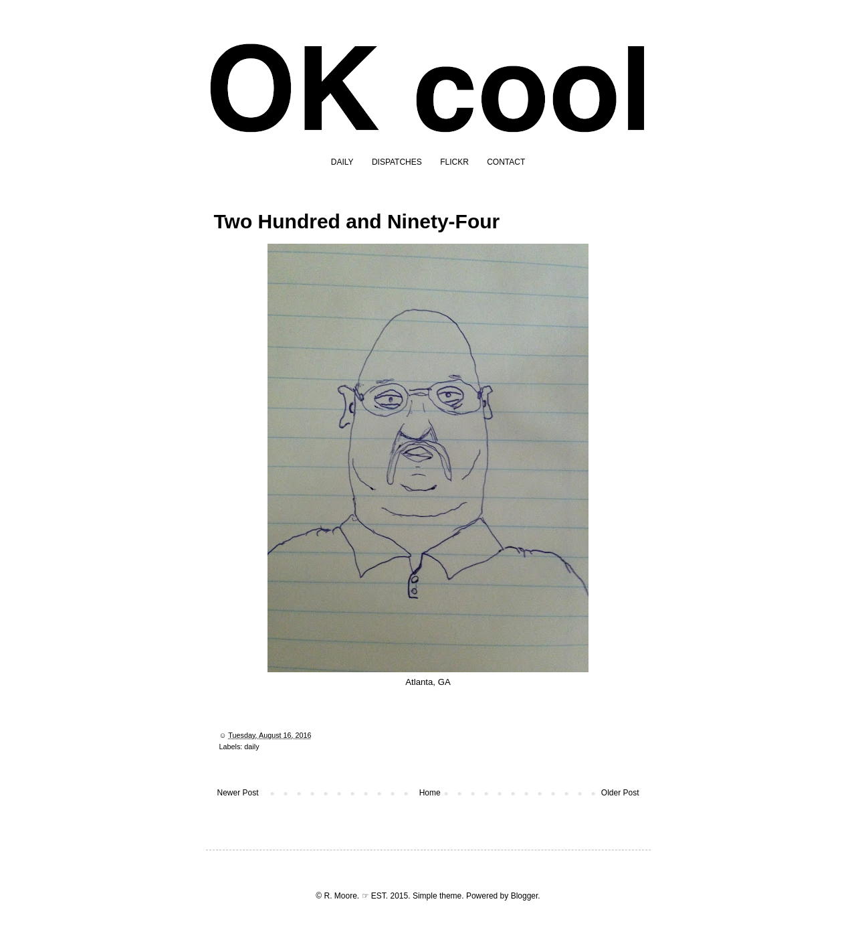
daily (251, 747)
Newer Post (238, 792)
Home (430, 792)
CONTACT (506, 162)
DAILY (342, 162)
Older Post (620, 792)
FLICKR (454, 162)
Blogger (524, 896)
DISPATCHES (397, 162)
